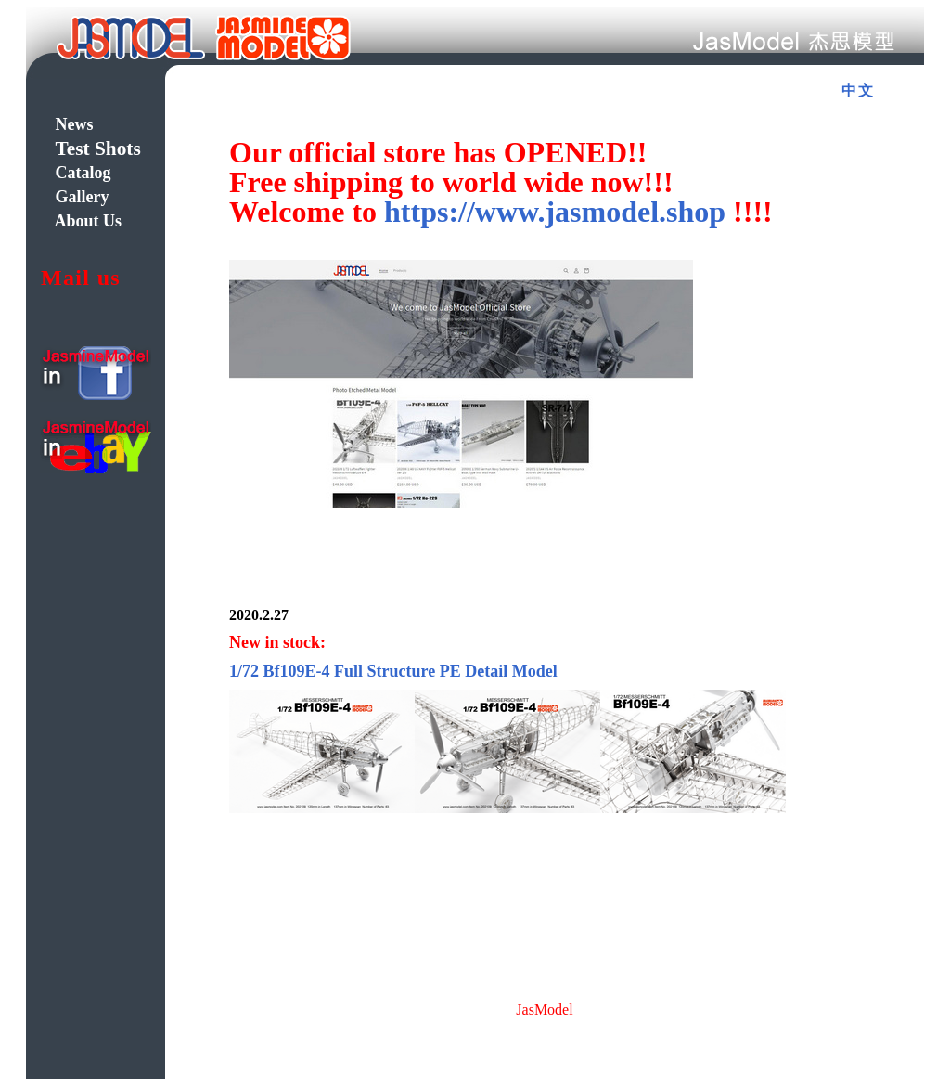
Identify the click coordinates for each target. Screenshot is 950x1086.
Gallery (82, 196)
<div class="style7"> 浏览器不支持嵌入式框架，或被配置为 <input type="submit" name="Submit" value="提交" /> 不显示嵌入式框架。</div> (556, 540)
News (75, 124)
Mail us (81, 277)
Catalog (83, 172)
